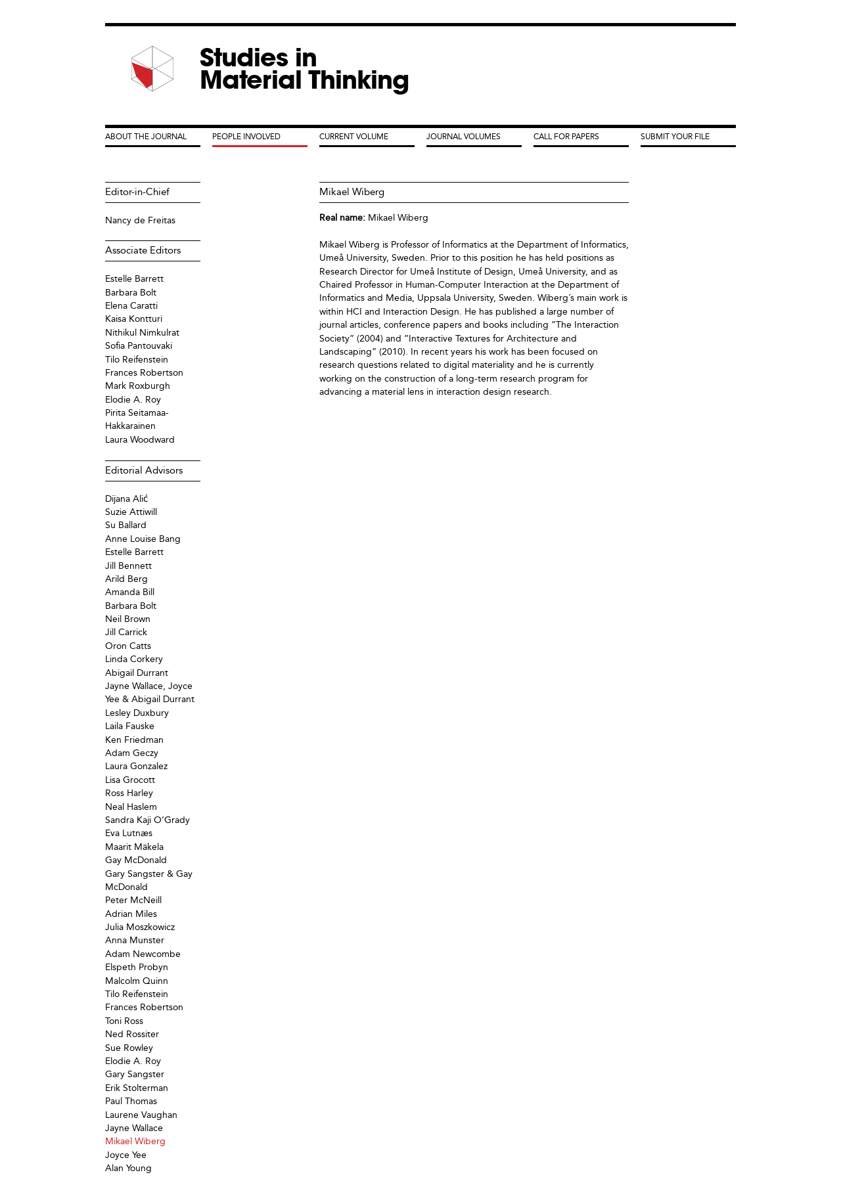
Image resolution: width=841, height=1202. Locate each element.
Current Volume (353, 136)
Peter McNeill (133, 900)
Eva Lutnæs (128, 833)
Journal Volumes (463, 136)
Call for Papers (566, 136)
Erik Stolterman (136, 1088)
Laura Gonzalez (136, 766)
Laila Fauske (129, 726)
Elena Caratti (131, 305)
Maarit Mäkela (134, 847)
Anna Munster (134, 940)
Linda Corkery (134, 659)
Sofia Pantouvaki (138, 345)
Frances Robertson (144, 372)
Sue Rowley (129, 1048)
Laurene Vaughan (141, 1115)
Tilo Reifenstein (136, 359)
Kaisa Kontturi (133, 318)
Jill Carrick (126, 632)
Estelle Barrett (134, 278)
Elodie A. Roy (133, 399)
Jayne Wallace (134, 1128)
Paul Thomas (131, 1101)
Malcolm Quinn (136, 981)
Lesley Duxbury (137, 713)
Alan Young (128, 1168)
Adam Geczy (131, 753)
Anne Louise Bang (143, 539)
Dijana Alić (126, 498)
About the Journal (146, 136)
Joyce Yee (126, 1155)
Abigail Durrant (136, 673)
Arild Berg (126, 579)
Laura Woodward (140, 439)
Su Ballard (126, 525)
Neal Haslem (131, 806)
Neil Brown (127, 619)
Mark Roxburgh (137, 385)
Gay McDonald (136, 860)
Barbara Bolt (130, 292)
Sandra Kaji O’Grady (147, 820)
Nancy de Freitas (140, 220)
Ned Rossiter (132, 1034)
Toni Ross (124, 1021)
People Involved (246, 136)
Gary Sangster (134, 1074)
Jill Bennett (128, 565)
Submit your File (675, 136)
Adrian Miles (131, 914)
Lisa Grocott (130, 780)
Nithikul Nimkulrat (142, 332)
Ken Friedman (134, 740)
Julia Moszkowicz (140, 927)
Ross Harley (129, 793)
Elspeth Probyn (136, 967)
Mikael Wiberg (398, 217)
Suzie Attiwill (131, 512)
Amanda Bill (129, 592)
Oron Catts (128, 646)
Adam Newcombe (143, 954)
